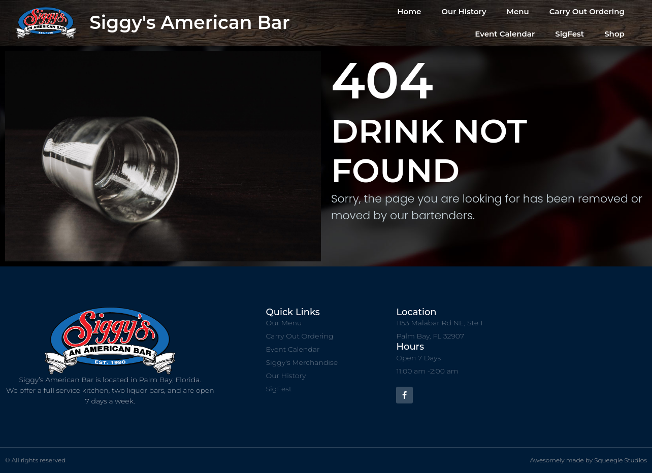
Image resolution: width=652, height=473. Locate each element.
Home (409, 11)
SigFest (569, 34)
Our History (463, 11)
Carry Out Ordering (587, 11)
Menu (518, 11)
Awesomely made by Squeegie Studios (588, 460)
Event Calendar (505, 34)
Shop (614, 34)
